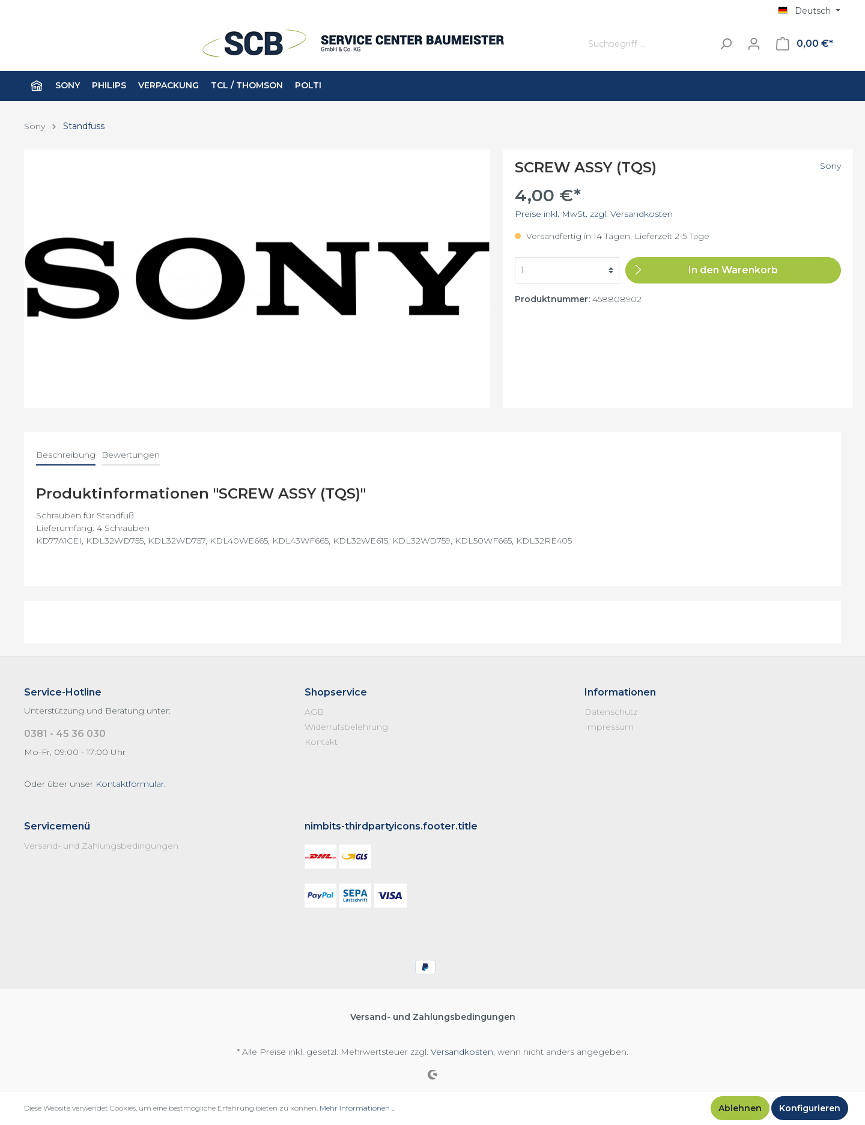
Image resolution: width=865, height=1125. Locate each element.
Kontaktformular (130, 783)
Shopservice (336, 692)
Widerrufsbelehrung (346, 726)
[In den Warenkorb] (733, 270)
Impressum (609, 726)
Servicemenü (57, 826)
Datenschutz (610, 711)
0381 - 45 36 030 (65, 733)
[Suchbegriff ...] (647, 44)
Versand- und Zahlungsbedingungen (101, 845)
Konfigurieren (809, 1108)
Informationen (620, 692)
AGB (314, 711)
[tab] (66, 454)
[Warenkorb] (804, 44)
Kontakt (321, 741)
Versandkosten (462, 1051)
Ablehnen (740, 1108)
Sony (830, 165)
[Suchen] (725, 44)
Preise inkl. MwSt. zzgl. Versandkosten (594, 213)
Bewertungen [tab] (131, 454)
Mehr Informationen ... (357, 1107)
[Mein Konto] (753, 44)
